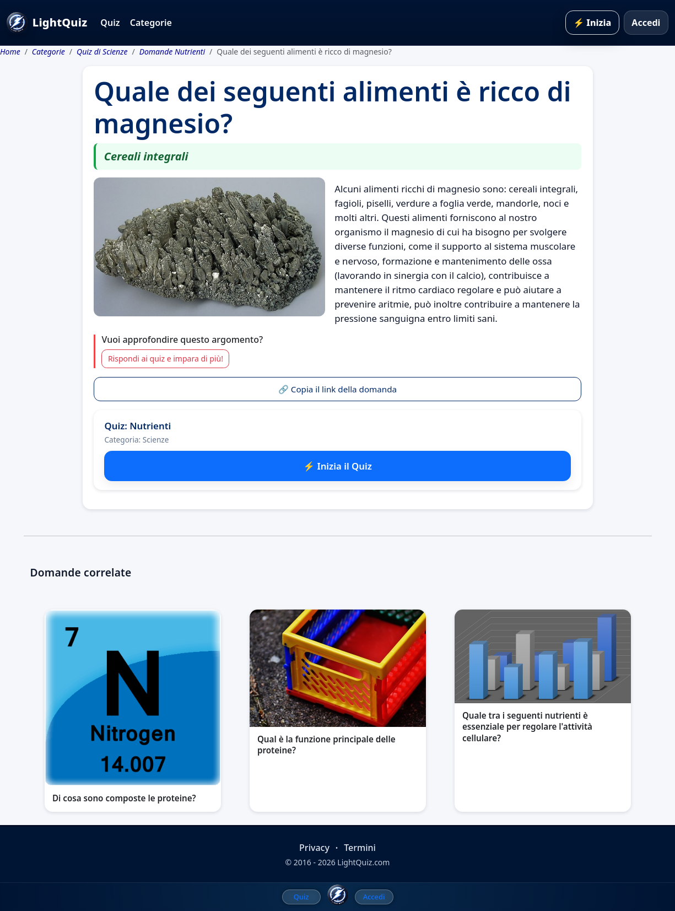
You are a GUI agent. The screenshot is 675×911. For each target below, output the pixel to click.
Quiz (110, 23)
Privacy (314, 848)
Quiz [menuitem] (301, 897)
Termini (360, 848)
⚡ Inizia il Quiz (337, 466)
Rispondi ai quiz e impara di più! (165, 358)
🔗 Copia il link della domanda (337, 389)
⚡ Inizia (592, 23)
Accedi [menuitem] (374, 897)
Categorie (151, 23)
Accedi (645, 23)
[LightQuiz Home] (337, 895)
